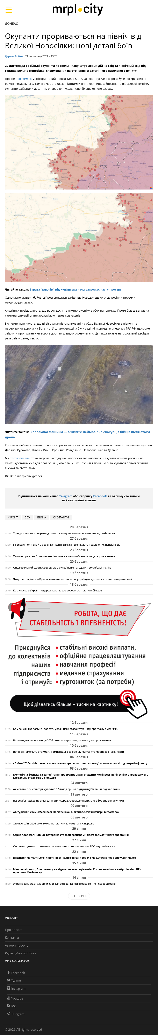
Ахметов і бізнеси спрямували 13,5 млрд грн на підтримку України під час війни (66, 789)
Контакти (12, 937)
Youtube (15, 998)
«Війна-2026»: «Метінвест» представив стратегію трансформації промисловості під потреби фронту (80, 763)
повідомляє (24, 79)
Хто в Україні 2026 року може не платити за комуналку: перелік (53, 823)
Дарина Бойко (14, 56)
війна (41, 517)
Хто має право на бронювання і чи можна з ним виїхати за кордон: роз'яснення (64, 556)
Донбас (11, 23)
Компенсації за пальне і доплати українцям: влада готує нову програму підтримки (65, 728)
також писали (20, 458)
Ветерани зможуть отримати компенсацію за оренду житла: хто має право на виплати (68, 751)
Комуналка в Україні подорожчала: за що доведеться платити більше (57, 590)
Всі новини (79, 896)
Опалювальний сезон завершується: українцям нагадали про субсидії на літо (62, 567)
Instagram (16, 988)
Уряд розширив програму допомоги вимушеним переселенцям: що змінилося (64, 533)
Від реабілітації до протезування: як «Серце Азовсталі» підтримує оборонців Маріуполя (68, 800)
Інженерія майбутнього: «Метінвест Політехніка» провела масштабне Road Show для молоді (75, 857)
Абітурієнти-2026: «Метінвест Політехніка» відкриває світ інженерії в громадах (66, 812)
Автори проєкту (16, 945)
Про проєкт (13, 930)
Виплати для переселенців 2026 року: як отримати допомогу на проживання (62, 740)
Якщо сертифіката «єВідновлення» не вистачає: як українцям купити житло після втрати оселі (72, 579)
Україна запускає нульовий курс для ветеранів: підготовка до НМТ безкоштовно (64, 883)
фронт (13, 517)
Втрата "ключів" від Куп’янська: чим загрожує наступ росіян (75, 289)
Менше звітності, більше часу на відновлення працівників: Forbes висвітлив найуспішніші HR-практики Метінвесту (77, 871)
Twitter (14, 980)
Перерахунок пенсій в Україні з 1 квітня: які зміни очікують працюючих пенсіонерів (66, 544)
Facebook (100, 496)
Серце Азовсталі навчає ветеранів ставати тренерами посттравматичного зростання (71, 834)
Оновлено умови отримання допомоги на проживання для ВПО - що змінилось (64, 846)
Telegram (65, 496)
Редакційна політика (20, 953)
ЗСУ (27, 517)
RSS (11, 1006)
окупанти (61, 517)
